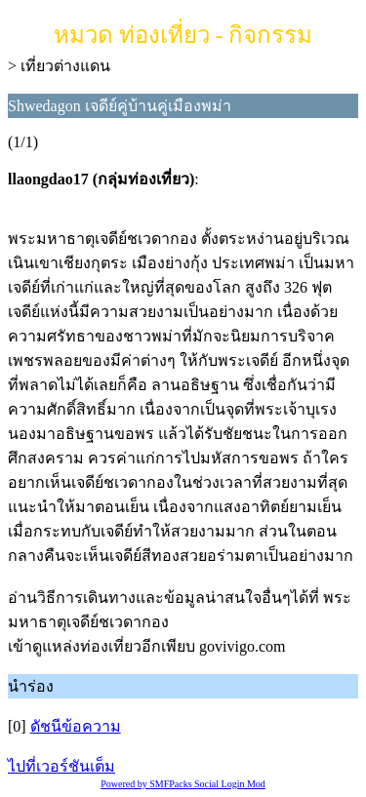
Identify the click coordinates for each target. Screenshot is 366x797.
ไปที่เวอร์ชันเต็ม (61, 766)
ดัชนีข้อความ (75, 726)
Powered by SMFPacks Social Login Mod (183, 783)
